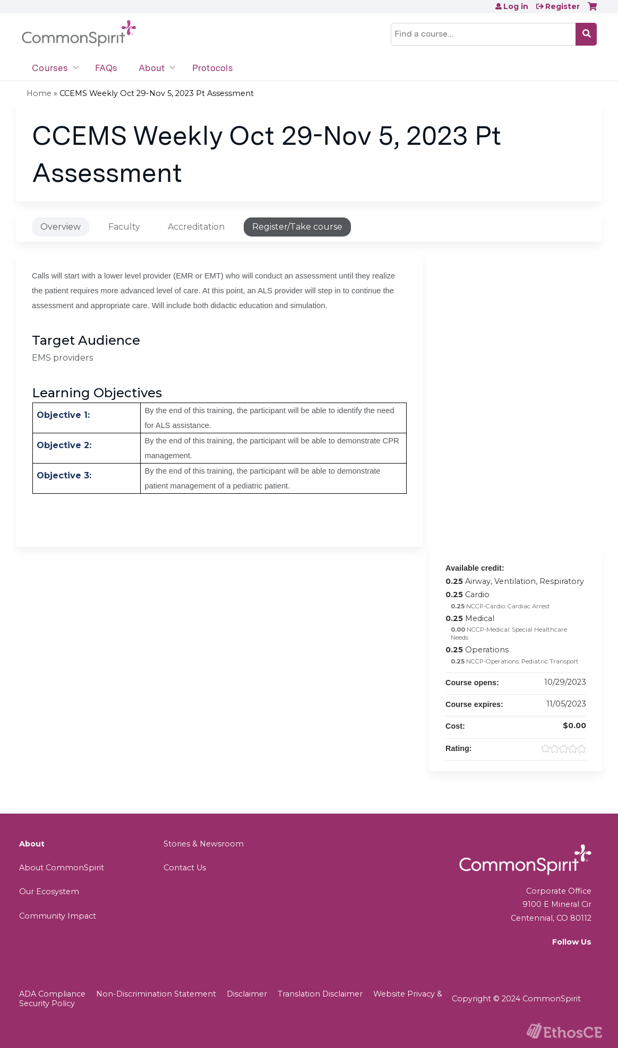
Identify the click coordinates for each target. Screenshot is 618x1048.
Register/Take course (297, 227)
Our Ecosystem (49, 891)
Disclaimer (247, 994)
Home (39, 93)
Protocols (212, 68)
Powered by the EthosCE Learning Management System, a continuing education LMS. (564, 1030)
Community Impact (57, 916)
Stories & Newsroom (204, 844)
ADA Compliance (52, 994)
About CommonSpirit (61, 867)
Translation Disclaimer (320, 994)
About (152, 68)
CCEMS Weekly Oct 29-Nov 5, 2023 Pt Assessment (156, 93)
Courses (50, 68)
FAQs (106, 68)
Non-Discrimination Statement (156, 994)
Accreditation (196, 227)
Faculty (124, 227)
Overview (60, 227)
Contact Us (185, 867)
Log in (515, 6)
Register (562, 6)
